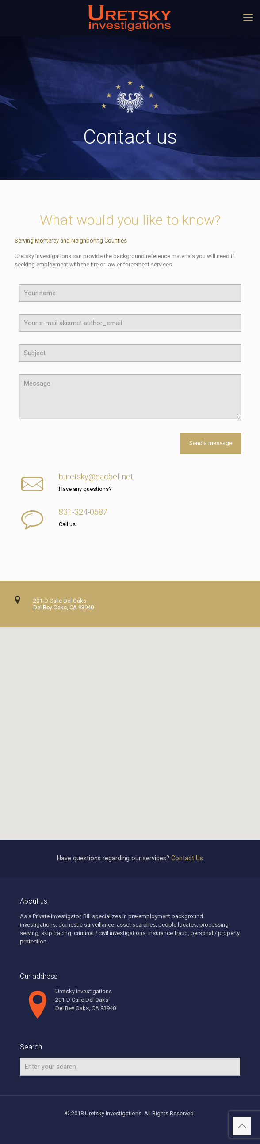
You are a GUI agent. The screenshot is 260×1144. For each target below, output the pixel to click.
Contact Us (187, 858)
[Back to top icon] (242, 1126)
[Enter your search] (130, 1067)
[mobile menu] (248, 17)
